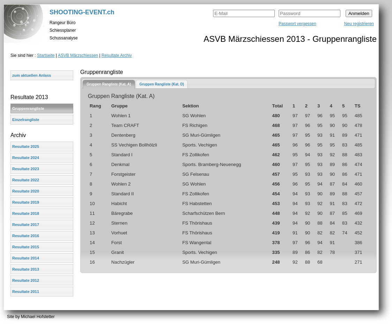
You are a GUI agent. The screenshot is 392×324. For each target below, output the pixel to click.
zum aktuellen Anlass (31, 75)
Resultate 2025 (25, 146)
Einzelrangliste (25, 120)
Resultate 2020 (25, 191)
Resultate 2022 (25, 180)
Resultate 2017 (25, 225)
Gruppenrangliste (28, 108)
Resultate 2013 (25, 269)
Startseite (46, 55)
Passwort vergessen (297, 23)
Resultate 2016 (25, 236)
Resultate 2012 (25, 280)
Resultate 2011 (25, 291)
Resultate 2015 (25, 247)
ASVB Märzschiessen (78, 55)
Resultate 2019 (25, 202)
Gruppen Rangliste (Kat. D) (162, 84)
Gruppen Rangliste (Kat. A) (108, 84)
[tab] (109, 84)
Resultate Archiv (116, 55)
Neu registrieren (359, 23)
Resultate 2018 (25, 213)
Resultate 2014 (25, 258)
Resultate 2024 (25, 158)
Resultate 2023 (25, 169)
